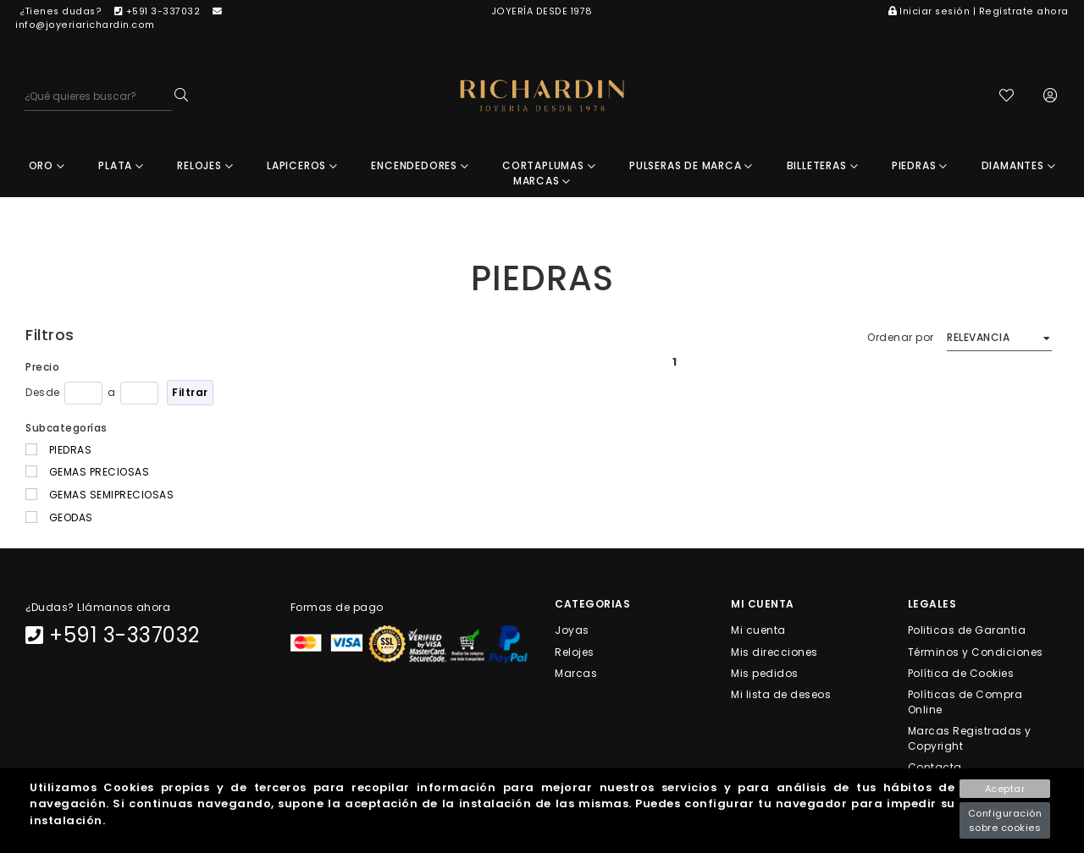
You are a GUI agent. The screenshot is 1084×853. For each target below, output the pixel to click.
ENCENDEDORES (419, 165)
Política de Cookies (961, 672)
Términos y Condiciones (975, 651)
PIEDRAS (920, 165)
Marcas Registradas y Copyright (969, 738)
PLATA (121, 165)
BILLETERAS (823, 165)
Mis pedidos (765, 672)
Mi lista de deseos (781, 694)
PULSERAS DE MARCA (691, 165)
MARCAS (542, 180)
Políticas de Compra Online (965, 702)
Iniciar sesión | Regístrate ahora (978, 11)
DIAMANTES (1019, 165)
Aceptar (1005, 788)
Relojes (575, 651)
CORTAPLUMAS (548, 165)
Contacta (935, 767)
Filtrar (190, 392)
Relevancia (978, 337)
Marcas (576, 672)
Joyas (572, 630)
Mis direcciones (774, 651)
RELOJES (205, 165)
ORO (47, 165)
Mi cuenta (758, 630)
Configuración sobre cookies (1005, 820)
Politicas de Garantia (967, 630)
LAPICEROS (302, 165)
